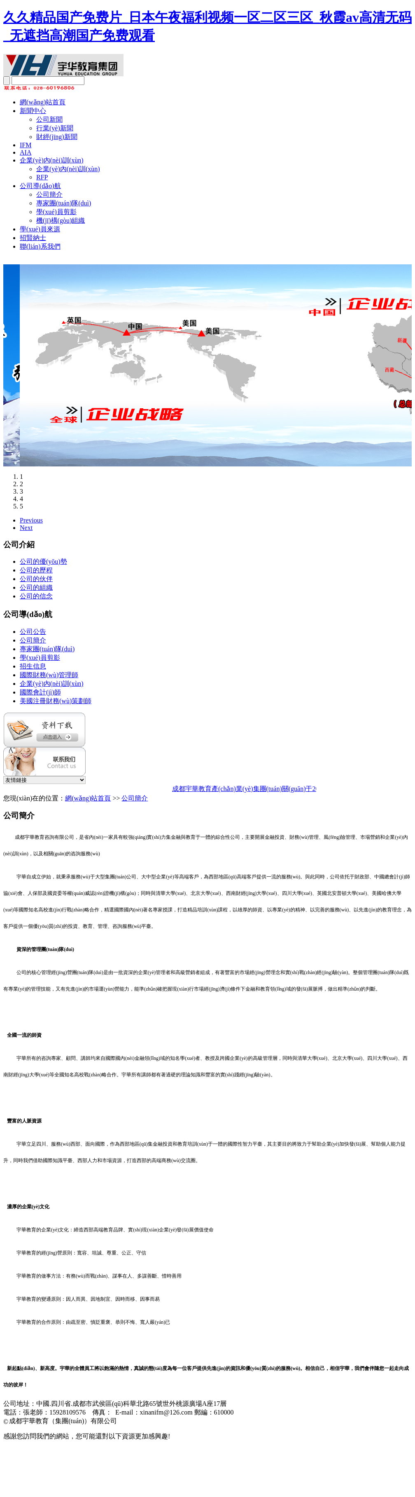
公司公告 (33, 631)
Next (26, 527)
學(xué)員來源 (40, 229)
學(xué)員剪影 (56, 211)
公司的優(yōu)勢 (43, 561)
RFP (42, 177)
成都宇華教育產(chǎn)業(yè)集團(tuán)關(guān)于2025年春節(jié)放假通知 (280, 788)
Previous (31, 520)
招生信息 (33, 666)
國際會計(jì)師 (40, 692)
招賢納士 (33, 237)
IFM (25, 144)
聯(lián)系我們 (40, 246)
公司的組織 (36, 587)
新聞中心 (33, 110)
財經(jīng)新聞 (56, 136)
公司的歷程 (36, 570)
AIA (25, 152)
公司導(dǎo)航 (40, 185)
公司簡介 (49, 194)
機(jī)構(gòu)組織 (60, 220)
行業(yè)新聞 (54, 128)
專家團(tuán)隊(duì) (63, 203)
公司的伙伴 (36, 578)
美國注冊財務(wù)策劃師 (55, 700)
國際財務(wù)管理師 (49, 674)
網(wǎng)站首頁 (42, 102)
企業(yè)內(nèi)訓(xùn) (52, 160)
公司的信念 (36, 596)
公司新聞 (49, 119)
